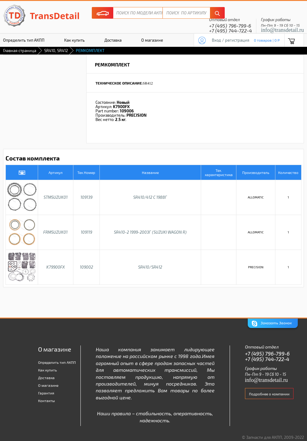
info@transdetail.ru (282, 30)
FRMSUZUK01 (55, 232)
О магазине (152, 40)
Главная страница (19, 50)
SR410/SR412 (150, 267)
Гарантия (46, 393)
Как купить (74, 40)
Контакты (46, 400)
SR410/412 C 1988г (150, 197)
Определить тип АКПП (57, 362)
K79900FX (55, 267)
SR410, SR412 (56, 50)
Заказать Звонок (272, 323)
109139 (86, 197)
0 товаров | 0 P (267, 40)
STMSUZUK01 (56, 197)
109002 (86, 267)
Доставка (113, 40)
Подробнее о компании (269, 394)
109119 (86, 232)
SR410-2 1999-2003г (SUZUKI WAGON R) (150, 232)
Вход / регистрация (230, 40)
